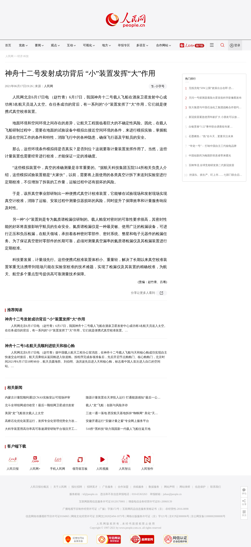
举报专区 (124, 45)
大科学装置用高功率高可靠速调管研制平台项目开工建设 (42, 428)
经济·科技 (23, 56)
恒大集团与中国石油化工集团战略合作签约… (215, 107)
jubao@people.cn (172, 494)
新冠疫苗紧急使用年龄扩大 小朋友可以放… (214, 117)
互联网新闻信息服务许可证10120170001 (102, 501)
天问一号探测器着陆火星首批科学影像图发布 (215, 97)
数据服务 (154, 486)
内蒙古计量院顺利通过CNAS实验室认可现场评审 (37, 397)
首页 (8, 45)
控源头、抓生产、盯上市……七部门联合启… (215, 174)
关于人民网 (60, 486)
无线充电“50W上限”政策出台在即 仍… (211, 88)
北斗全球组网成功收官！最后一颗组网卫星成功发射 (39, 405)
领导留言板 (80, 461)
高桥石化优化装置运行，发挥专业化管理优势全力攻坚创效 (44, 420)
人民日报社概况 (39, 486)
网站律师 (185, 486)
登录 (237, 45)
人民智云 (124, 461)
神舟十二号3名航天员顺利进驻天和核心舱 (40, 346)
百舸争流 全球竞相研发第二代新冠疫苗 (211, 165)
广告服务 (107, 486)
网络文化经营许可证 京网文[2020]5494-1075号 (98, 516)
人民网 (9, 56)
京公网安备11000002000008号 (208, 516)
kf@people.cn (90, 494)
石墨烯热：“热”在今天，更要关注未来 (211, 136)
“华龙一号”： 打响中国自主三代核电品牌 (213, 146)
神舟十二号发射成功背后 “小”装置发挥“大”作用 (45, 319)
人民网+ (35, 461)
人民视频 (102, 461)
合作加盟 (123, 486)
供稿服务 (138, 486)
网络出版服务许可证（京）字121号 (147, 516)
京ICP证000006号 (179, 516)
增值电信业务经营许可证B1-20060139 (150, 501)
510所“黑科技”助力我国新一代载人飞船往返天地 (118, 428)
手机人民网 (57, 461)
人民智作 (147, 461)
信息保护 (200, 486)
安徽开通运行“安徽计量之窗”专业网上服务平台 (117, 420)
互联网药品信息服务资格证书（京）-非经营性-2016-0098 (155, 509)
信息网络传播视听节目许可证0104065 (47, 516)
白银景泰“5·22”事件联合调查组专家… (211, 126)
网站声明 (169, 486)
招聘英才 (92, 486)
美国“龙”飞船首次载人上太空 (24, 413)
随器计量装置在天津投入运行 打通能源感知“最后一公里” (124, 397)
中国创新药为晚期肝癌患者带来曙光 (210, 155)
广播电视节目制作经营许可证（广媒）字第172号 (91, 509)
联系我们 (215, 486)
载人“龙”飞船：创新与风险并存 (107, 405)
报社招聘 (76, 486)
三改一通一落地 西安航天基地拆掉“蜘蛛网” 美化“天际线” (124, 413)
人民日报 (12, 461)
